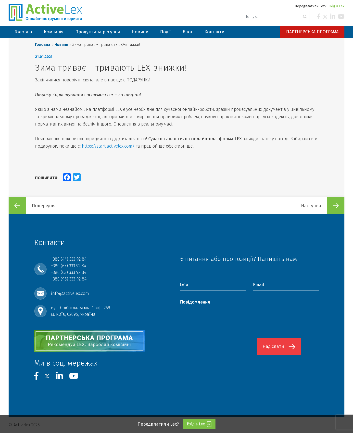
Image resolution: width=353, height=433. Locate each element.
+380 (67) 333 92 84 (68, 265)
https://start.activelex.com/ (108, 146)
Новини (61, 44)
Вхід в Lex (336, 6)
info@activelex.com (70, 293)
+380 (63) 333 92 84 (68, 272)
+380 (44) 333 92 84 (69, 259)
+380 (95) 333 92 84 (69, 279)
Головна (42, 44)
